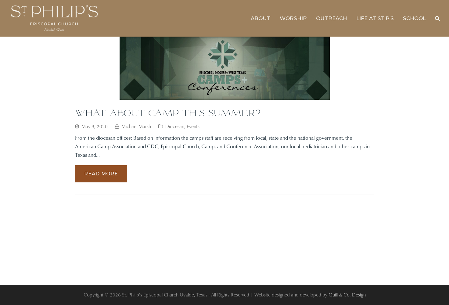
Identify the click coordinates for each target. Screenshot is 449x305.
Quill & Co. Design (347, 294)
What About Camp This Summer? (168, 112)
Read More (101, 174)
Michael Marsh (136, 126)
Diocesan (174, 126)
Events (193, 126)
